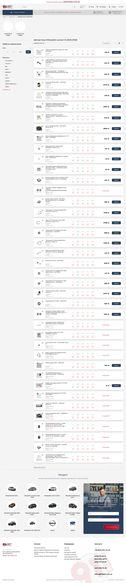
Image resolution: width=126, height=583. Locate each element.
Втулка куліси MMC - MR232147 (54, 363)
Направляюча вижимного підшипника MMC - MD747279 (54, 373)
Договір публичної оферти (72, 559)
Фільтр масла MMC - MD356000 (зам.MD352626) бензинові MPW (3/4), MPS (56, 72)
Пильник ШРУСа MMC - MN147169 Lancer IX (55, 83)
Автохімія (73, 579)
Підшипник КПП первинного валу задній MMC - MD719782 (55, 271)
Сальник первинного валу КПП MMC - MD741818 (57, 50)
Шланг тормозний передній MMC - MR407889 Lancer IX (56, 353)
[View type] (119, 43)
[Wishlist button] (43, 50)
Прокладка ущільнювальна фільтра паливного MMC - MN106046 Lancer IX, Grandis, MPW (56, 168)
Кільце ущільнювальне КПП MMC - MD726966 (56, 393)
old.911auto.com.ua (71, 2)
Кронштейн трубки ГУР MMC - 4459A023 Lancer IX (54, 333)
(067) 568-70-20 (100, 568)
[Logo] (8, 7)
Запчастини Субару (66, 579)
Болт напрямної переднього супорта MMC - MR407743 (56, 157)
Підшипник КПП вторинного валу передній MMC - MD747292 (55, 281)
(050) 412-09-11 (99, 13)
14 (120, 467)
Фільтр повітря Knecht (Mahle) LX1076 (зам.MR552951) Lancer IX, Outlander (56, 178)
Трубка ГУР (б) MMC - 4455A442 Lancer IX (54, 404)
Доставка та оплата (62, 12)
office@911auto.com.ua (103, 574)
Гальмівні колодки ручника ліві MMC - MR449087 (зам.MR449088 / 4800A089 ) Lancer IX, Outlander (57, 94)
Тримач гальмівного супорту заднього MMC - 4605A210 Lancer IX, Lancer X (56, 116)
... (117, 467)
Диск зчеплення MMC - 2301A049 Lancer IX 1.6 (55, 126)
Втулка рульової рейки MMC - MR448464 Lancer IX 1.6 (54, 147)
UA (119, 7)
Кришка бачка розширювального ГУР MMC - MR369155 (57, 136)
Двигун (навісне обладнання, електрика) (46, 550)
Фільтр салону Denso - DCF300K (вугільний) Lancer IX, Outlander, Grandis (55, 200)
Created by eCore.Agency (8, 579)
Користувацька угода (70, 557)
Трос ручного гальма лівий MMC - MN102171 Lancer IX (55, 241)
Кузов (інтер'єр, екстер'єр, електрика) (45, 556)
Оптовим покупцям (75, 12)
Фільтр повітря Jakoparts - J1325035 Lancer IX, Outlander (56, 445)
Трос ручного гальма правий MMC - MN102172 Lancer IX (56, 210)
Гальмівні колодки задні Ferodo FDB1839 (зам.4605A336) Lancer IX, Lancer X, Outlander (55, 312)
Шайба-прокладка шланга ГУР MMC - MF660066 (56, 383)
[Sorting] (109, 43)
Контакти (53, 12)
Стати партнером (111, 527)
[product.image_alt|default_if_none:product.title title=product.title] (39, 52)
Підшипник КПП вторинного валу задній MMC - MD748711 (55, 231)
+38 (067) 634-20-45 (102, 550)
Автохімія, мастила (39, 548)
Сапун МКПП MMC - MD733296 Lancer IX (57, 343)
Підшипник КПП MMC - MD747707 (56, 301)
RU (122, 7)
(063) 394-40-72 (100, 559)
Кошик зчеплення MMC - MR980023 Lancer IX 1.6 (56, 414)
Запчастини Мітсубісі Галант (53, 579)
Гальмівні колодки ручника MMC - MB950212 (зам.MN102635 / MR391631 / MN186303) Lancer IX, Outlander (57, 105)
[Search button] (74, 6)
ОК (28, 52)
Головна (4, 16)
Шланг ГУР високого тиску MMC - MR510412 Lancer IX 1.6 (55, 220)
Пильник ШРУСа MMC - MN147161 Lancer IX (55, 291)
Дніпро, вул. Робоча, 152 (10, 555)
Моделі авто (12, 16)
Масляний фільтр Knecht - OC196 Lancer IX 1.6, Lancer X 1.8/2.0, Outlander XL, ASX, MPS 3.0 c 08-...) (55, 425)
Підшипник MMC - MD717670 (54, 260)
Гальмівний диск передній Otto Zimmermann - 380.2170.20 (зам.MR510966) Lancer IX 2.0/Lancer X (56, 456)
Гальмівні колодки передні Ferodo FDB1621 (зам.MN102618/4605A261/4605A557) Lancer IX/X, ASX (56, 189)
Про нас (46, 12)
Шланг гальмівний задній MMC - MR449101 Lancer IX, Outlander (55, 251)
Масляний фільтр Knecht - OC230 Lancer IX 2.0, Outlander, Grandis (55, 435)
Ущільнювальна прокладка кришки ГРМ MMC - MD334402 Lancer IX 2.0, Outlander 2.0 (56, 61)
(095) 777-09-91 (100, 562)
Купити (116, 52)
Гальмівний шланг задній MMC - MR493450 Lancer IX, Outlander (55, 323)
